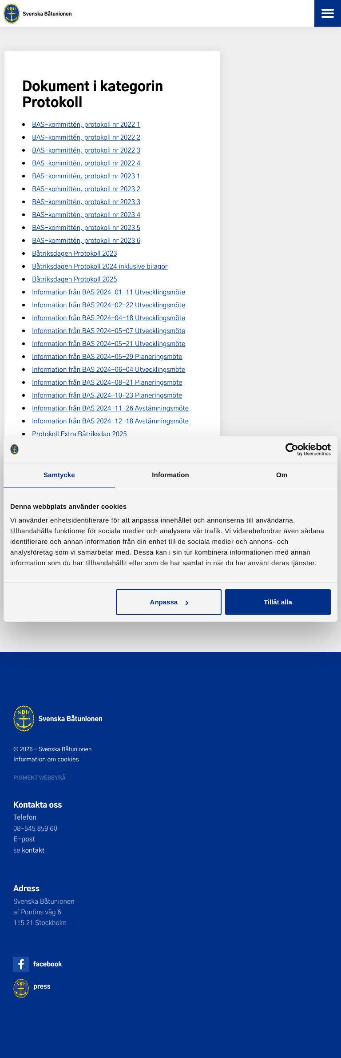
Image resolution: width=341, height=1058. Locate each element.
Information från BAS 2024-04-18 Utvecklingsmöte (108, 317)
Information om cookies (46, 759)
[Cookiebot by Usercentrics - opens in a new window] (292, 449)
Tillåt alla (278, 602)
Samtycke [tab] (59, 475)
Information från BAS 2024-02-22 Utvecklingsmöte (108, 305)
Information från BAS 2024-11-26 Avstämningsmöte (110, 408)
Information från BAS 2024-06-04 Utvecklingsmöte (108, 369)
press (41, 986)
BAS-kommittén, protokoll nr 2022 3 (86, 150)
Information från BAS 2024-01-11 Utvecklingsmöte (108, 292)
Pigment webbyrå (39, 777)
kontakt (33, 850)
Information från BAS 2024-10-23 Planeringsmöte (107, 395)
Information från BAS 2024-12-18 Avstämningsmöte (110, 421)
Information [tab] (170, 475)
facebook (47, 964)
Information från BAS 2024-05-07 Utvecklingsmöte (108, 330)
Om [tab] (281, 475)
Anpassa (169, 602)
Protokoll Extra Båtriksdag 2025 (79, 433)
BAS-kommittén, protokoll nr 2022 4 (86, 163)
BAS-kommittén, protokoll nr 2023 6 (86, 240)
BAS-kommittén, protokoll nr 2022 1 (86, 124)
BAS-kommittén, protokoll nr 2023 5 (86, 227)
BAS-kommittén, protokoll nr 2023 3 (86, 201)
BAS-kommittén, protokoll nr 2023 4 (86, 214)
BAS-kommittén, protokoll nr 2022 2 (86, 137)
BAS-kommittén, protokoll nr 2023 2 (86, 188)
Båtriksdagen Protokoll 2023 (74, 253)
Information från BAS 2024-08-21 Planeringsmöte (107, 382)
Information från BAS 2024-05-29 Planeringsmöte (107, 356)
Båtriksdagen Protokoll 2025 (74, 279)
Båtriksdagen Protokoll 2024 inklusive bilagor (99, 266)
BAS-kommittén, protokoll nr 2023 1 (86, 176)
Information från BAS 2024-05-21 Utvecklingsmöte (108, 343)
